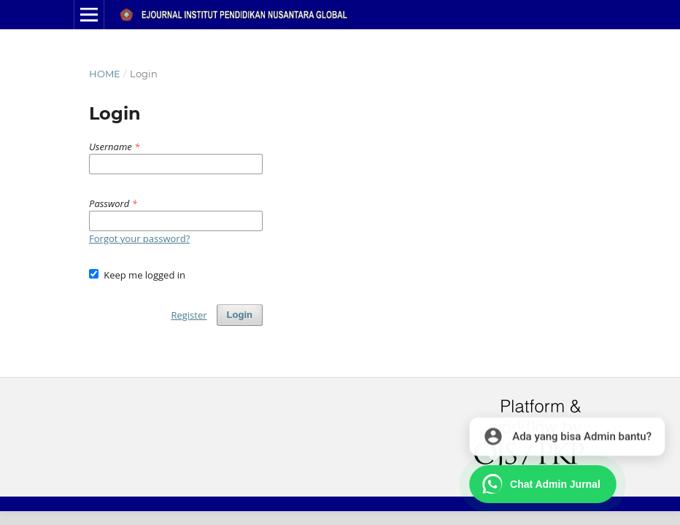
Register (188, 315)
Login (239, 314)
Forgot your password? (139, 238)
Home (104, 73)
